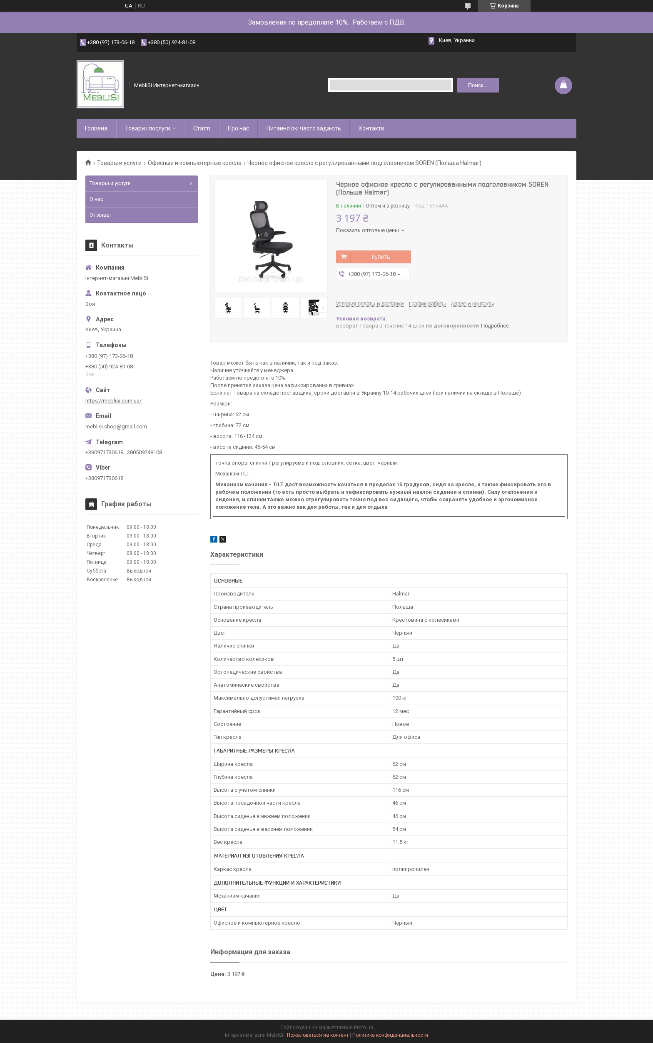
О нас (96, 199)
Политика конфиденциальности (390, 1035)
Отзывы (100, 215)
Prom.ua (363, 1027)
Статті (201, 128)
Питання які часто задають (304, 128)
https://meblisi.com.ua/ (113, 401)
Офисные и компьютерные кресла (195, 163)
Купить (381, 256)
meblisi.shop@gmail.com (116, 426)
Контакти (371, 128)
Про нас (238, 128)
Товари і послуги (147, 128)
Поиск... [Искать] (478, 85)
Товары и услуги (119, 163)
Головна (96, 128)
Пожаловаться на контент (318, 1035)
